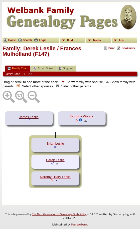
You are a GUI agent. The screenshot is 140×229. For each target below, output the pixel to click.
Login (42, 40)
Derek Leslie (55, 160)
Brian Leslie (55, 143)
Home (12, 40)
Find (70, 40)
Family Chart (17, 68)
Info (121, 40)
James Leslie (29, 117)
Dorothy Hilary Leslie (55, 177)
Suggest (66, 68)
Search (27, 40)
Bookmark (128, 48)
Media (97, 40)
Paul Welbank (79, 224)
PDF (30, 73)
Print (111, 48)
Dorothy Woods (81, 116)
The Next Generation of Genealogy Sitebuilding (59, 214)
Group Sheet (43, 68)
